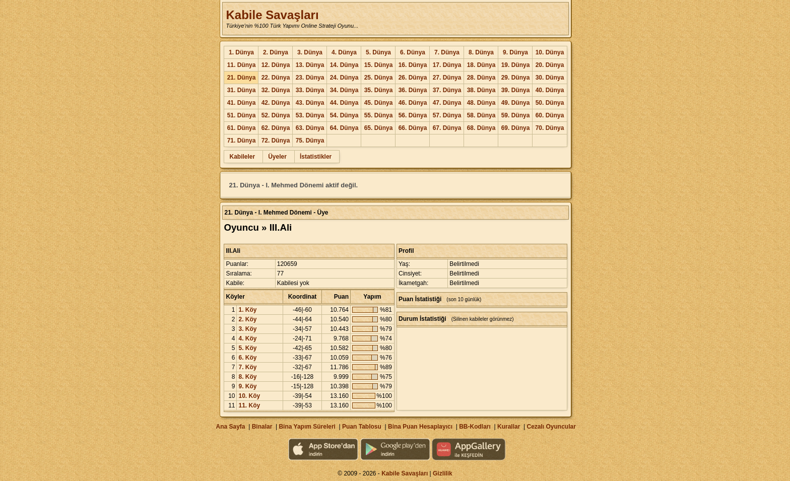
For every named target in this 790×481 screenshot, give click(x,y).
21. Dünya (241, 77)
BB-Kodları (475, 426)
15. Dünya (378, 64)
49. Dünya (515, 102)
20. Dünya (550, 64)
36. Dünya (413, 90)
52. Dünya (275, 115)
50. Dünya (550, 102)
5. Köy (247, 348)
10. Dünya (550, 52)
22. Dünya (275, 77)
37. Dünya (447, 90)
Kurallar (508, 426)
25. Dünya (378, 77)
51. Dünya (241, 115)
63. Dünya (310, 127)
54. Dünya (344, 115)
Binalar (262, 426)
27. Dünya (447, 77)
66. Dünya (413, 127)
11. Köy (249, 405)
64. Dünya (344, 127)
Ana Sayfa (230, 426)
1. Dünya (241, 52)
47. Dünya (447, 102)
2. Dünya (275, 52)
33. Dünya (310, 90)
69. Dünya (515, 127)
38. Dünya (481, 90)
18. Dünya (481, 64)
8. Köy (247, 376)
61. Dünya (241, 127)
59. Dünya (515, 115)
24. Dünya (344, 77)
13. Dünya (310, 64)
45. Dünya (378, 102)
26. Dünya (413, 77)
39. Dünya (515, 90)
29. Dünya (515, 77)
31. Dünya (241, 90)
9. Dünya (515, 52)
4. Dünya (344, 52)
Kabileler (242, 156)
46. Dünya (413, 102)
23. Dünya (310, 77)
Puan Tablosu (361, 426)
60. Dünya (550, 115)
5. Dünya (378, 52)
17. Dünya (447, 64)
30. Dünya (550, 77)
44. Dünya (344, 102)
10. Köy (249, 395)
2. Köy (247, 319)
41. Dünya (241, 102)
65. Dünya (378, 127)
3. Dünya (309, 52)
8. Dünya (481, 52)
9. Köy (247, 386)
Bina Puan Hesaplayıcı (420, 426)
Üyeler (277, 156)
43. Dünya (310, 102)
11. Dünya (241, 64)
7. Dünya (446, 52)
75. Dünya (310, 140)
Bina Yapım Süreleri (307, 426)
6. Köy (247, 357)
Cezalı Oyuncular (550, 426)
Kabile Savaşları (272, 15)
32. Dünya (275, 90)
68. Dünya (481, 127)
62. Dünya (275, 127)
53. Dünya (310, 115)
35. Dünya (378, 90)
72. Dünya (275, 140)
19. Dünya (515, 64)
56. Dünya (413, 115)
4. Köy (247, 338)
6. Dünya (412, 52)
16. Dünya (413, 64)
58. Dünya (481, 115)
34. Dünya (344, 90)
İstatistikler (316, 156)
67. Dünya (447, 127)
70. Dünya (550, 127)
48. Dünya (481, 102)
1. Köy (247, 309)
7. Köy (247, 367)
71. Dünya (241, 140)
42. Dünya (275, 102)
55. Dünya (378, 115)
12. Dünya (275, 64)
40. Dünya (550, 90)
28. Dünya (481, 77)
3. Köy (247, 328)
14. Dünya (344, 64)
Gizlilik (442, 473)
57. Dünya (447, 115)
